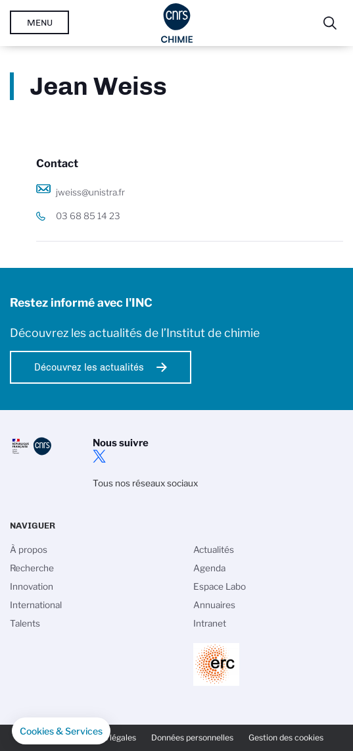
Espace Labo (219, 586)
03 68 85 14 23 (88, 216)
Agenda (209, 568)
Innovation (31, 586)
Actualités (213, 549)
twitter (99, 456)
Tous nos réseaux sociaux (145, 483)
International (36, 605)
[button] (61, 731)
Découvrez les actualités (89, 367)
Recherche (32, 568)
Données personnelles (192, 737)
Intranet (209, 623)
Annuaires (214, 605)
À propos (28, 549)
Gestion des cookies (285, 737)
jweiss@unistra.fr (90, 192)
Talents (25, 623)
